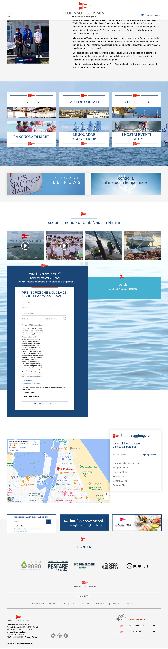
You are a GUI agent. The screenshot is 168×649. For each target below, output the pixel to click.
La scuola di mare (31, 137)
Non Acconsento (31, 396)
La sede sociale (84, 102)
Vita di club (136, 102)
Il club (31, 102)
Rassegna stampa (141, 626)
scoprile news (62, 184)
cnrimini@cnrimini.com (17, 632)
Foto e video (141, 632)
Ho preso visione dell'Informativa (31, 383)
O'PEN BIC (101, 604)
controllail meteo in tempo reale (122, 184)
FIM (73, 604)
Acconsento (29, 393)
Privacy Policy (31, 637)
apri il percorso (149, 455)
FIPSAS (85, 604)
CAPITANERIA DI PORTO (43, 604)
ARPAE (116, 604)
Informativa (28, 381)
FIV (63, 604)
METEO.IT (131, 604)
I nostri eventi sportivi (136, 137)
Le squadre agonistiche (84, 137)
